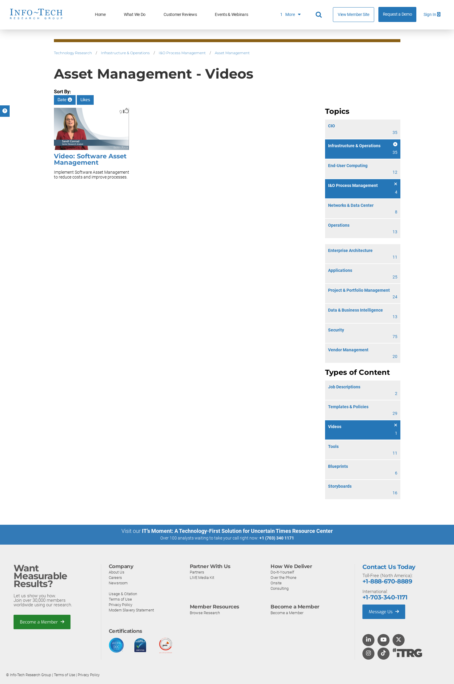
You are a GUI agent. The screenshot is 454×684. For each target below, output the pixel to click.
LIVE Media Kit (202, 577)
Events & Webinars (231, 14)
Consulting (280, 588)
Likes (85, 100)
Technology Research (73, 53)
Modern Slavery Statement (131, 610)
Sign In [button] (432, 14)
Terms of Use (120, 599)
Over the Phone (283, 577)
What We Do (135, 14)
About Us (116, 572)
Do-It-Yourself (282, 572)
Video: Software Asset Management (90, 159)
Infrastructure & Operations (125, 53)
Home (100, 14)
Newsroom (118, 582)
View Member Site (353, 14)
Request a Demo (397, 14)
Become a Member (42, 622)
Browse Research (205, 612)
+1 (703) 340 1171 (276, 538)
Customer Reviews (180, 14)
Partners (197, 572)
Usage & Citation (123, 593)
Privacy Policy (120, 604)
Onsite (276, 582)
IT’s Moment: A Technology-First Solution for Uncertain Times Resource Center (237, 531)
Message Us (384, 611)
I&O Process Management (182, 53)
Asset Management (232, 53)
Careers (115, 577)
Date (65, 100)
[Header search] (319, 15)
